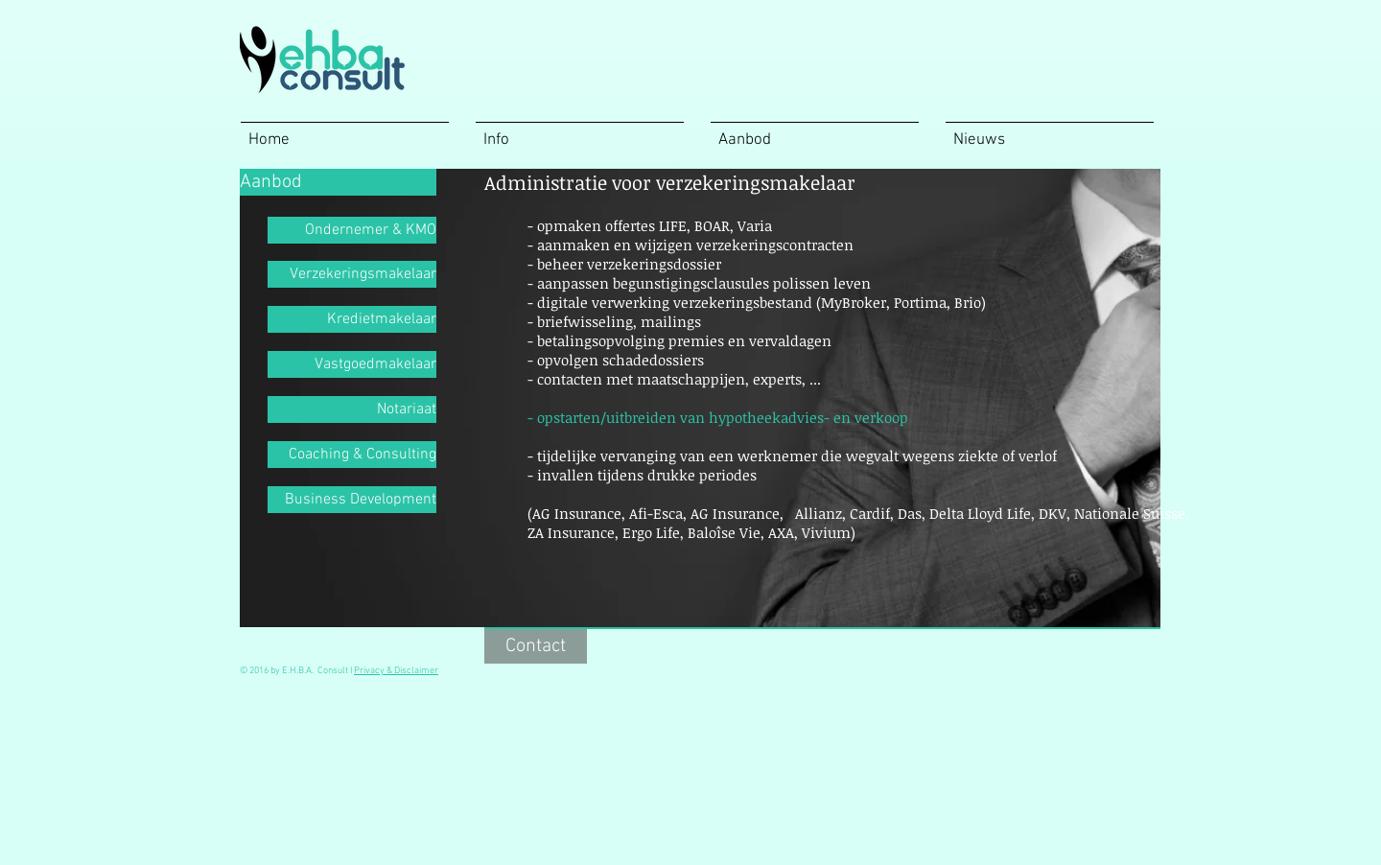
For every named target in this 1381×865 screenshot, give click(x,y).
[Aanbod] (338, 182)
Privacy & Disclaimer (396, 671)
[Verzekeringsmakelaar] (352, 274)
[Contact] (535, 646)
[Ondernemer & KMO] (352, 230)
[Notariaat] (352, 409)
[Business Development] (352, 499)
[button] (671, 182)
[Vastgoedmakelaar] (352, 364)
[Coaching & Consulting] (352, 454)
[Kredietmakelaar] (352, 319)
